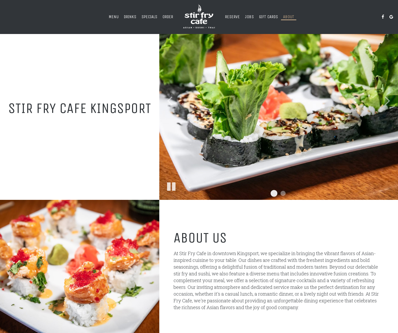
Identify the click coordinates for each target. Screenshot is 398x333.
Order (167, 16)
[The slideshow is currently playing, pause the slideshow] (171, 185)
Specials (149, 16)
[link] (199, 17)
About (288, 16)
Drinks (130, 16)
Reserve (232, 16)
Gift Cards (268, 16)
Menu (114, 16)
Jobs (249, 16)
